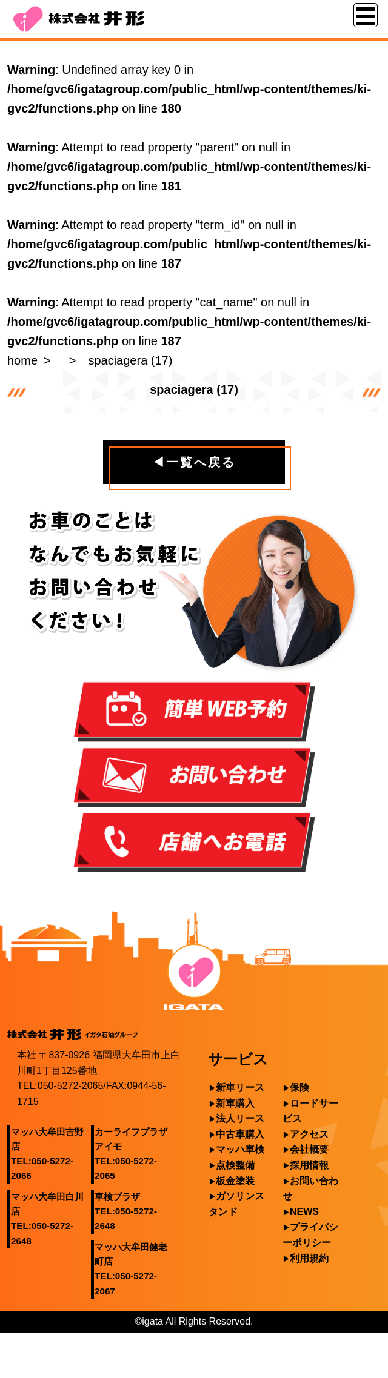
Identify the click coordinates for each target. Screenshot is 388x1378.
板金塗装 (235, 1181)
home (22, 360)
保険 (299, 1087)
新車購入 (235, 1103)
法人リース (240, 1118)
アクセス (309, 1134)
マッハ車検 (240, 1149)
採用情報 (309, 1165)
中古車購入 (240, 1134)
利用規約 (309, 1258)
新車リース (240, 1087)
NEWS (304, 1212)
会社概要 (309, 1149)
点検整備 (235, 1165)
